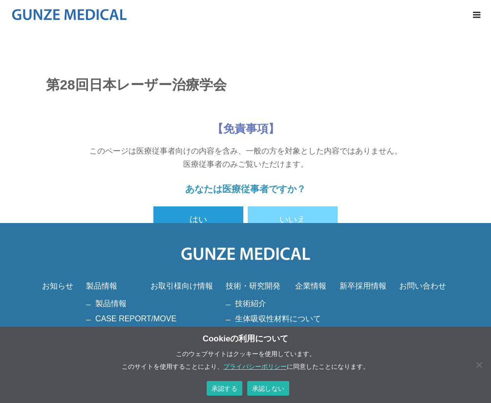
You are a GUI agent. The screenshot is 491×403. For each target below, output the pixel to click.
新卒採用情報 (363, 286)
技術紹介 (250, 303)
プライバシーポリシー (255, 366)
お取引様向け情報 (181, 286)
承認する (224, 388)
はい (198, 219)
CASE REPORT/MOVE (135, 318)
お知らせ (57, 286)
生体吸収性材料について (278, 318)
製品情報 (101, 286)
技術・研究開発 (253, 286)
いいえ (292, 219)
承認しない (268, 388)
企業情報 (310, 286)
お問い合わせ (422, 286)
